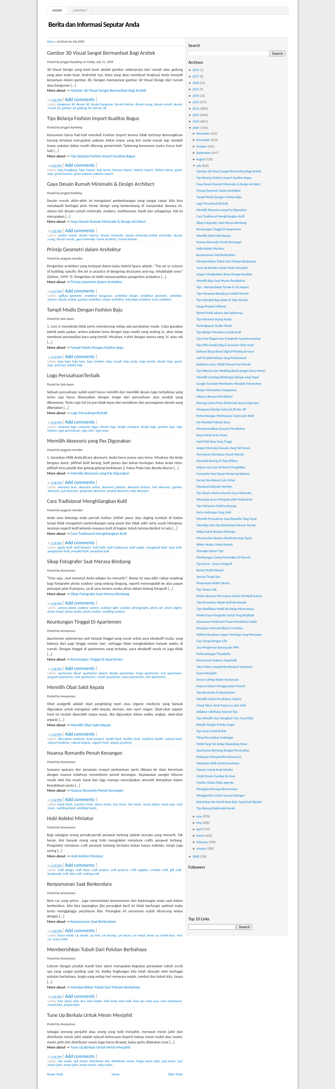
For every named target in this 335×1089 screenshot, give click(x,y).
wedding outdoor (114, 611)
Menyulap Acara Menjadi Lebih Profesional (224, 499)
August (200, 159)
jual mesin (169, 1061)
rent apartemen (85, 677)
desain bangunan (102, 104)
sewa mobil (60, 939)
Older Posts (175, 1074)
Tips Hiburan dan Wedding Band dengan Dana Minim (230, 371)
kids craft (75, 874)
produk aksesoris (118, 491)
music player (151, 804)
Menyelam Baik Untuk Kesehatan (217, 763)
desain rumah (163, 104)
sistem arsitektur (113, 299)
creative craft (159, 870)
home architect (106, 239)
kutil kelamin (82, 547)
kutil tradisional (117, 547)
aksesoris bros (67, 487)
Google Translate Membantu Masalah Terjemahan (228, 384)
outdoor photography (134, 608)
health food (113, 739)
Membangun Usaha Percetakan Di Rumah (223, 557)
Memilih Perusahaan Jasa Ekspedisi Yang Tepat (226, 519)
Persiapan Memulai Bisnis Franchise (219, 628)
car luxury (124, 935)
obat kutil (175, 547)
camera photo (67, 608)
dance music (103, 804)
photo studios (92, 611)
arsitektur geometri (154, 296)
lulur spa (139, 1001)
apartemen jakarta (95, 673)
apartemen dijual (69, 673)
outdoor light (109, 608)
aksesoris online (89, 487)
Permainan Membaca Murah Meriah (220, 454)
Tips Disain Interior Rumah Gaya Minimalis (223, 493)
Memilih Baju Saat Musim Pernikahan (220, 281)
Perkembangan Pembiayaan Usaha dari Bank (225, 416)
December (203, 133)
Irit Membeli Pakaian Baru (213, 422)
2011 (196, 115)
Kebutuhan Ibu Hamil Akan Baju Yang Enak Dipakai (229, 802)
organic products (121, 742)
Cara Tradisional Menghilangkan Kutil (87, 501)
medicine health (152, 739)
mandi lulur (55, 1005)
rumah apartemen (109, 677)
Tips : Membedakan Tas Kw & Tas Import (222, 287)
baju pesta (131, 361)
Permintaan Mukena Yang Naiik (216, 660)
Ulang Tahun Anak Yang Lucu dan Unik (221, 705)
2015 (196, 89)
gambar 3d (69, 108)
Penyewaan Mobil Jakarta (212, 583)
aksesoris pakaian (113, 487)
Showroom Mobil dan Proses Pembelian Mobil (226, 622)
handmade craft (58, 874)
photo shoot (56, 611)
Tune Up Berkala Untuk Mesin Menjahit (90, 1015)
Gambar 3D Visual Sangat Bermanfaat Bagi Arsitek (101, 52)
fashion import (143, 170)
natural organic (81, 742)
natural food (173, 739)
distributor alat (99, 1061)
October (201, 146)
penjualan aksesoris (92, 491)
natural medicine (59, 742)
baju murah (114, 361)
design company (128, 427)
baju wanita (148, 361)
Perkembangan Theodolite (213, 654)
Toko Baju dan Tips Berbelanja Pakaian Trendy (225, 525)
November (203, 140)
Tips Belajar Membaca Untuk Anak (218, 332)
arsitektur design (126, 296)
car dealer (81, 935)
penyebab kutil (99, 551)
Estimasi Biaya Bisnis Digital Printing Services (225, 351)
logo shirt (88, 430)
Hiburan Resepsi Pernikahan (214, 396)
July (198, 166)
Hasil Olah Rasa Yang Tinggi (214, 441)
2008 (196, 856)
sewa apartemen (133, 677)
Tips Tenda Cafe (206, 589)
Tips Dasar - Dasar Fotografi (214, 564)
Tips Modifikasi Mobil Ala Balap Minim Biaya (225, 609)
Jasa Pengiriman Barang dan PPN (217, 647)
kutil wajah (137, 547)
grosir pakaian (83, 174)
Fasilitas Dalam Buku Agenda (215, 782)
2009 (196, 128)
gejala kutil (65, 547)
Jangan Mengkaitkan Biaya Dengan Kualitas (224, 274)
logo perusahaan (69, 430)
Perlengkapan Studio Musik (214, 326)
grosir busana (63, 174)
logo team (102, 430)
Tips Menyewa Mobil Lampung (216, 506)
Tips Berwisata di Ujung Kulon (215, 692)
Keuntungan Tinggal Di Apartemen (84, 621)
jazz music (119, 804)
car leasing (109, 935)
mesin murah (87, 1065)
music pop (168, 804)
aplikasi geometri (70, 296)
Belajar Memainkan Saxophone (216, 390)
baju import (87, 170)
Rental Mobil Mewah (209, 570)
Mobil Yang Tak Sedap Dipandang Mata (221, 744)
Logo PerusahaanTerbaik (73, 375)
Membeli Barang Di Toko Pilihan (217, 461)
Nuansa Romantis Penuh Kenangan (84, 752)
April (199, 829)
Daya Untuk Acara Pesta (211, 435)
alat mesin (65, 1061)
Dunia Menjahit (206, 673)
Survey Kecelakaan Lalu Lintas (215, 480)
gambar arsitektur (89, 299)
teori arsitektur (162, 299)
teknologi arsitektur (137, 299)
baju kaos (78, 361)
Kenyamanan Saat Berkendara (79, 884)
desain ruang (143, 104)
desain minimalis (112, 235)
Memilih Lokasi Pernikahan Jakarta (218, 699)
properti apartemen (60, 677)
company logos (88, 427)
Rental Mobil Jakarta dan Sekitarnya (219, 313)
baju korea (104, 170)
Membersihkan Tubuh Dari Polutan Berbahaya (97, 949)
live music (134, 804)
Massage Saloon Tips (209, 551)
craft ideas (83, 870)
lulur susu (152, 1001)
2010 (196, 121)
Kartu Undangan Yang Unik (213, 512)
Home (57, 10)
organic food (100, 742)
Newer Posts (55, 1074)
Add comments (80, 99)
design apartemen (122, 673)
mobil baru (167, 935)
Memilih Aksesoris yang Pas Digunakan (89, 440)
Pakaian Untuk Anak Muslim (214, 770)
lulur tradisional (171, 1001)
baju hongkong (67, 170)
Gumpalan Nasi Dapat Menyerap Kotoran (223, 474)
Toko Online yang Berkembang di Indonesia (224, 667)
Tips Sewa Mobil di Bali (211, 731)
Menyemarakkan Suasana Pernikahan (220, 429)
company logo (67, 427)
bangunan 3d (66, 104)
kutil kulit (99, 547)
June (199, 816)
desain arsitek (67, 299)
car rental (139, 935)
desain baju (165, 361)
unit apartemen (155, 677)
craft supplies (139, 870)
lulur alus (79, 1001)
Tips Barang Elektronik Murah (215, 808)
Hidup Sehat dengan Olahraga (215, 532)
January (201, 848)
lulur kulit (125, 1001)
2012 (196, 108)
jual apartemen (171, 673)
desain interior (124, 104)
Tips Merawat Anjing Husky (214, 319)
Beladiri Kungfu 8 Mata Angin (215, 725)
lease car (153, 935)
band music (65, 804)
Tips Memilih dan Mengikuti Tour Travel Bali (224, 718)
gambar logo (166, 427)
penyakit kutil (79, 551)
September (203, 153)
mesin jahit (70, 1065)
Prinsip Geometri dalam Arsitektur (84, 249)
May (199, 823)
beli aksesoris (161, 487)
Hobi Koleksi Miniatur (70, 818)
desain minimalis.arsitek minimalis (148, 235)
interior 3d (99, 108)
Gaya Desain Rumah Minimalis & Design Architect (100, 184)
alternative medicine (71, 739)
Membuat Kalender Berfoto (214, 486)
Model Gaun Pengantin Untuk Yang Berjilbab (225, 615)
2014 (196, 96)
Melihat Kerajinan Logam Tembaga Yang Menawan (229, 634)
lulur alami (64, 1001)
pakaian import (103, 174)
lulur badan (94, 1001)
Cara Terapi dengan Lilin (211, 641)
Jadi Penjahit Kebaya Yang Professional (221, 358)
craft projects (119, 870)
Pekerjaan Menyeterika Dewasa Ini (218, 757)
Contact (80, 10)
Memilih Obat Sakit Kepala (75, 687)
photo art (156, 608)
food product (95, 739)
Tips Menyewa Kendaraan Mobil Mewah (222, 293)
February (202, 842)
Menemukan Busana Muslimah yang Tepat (223, 538)
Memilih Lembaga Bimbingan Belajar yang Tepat (227, 377)
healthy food (131, 739)
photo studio (73, 611)
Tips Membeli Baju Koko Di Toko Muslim (222, 300)
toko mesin (105, 1065)
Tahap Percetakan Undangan (214, 737)
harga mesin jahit (148, 1061)
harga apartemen (147, 673)
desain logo (107, 427)
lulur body (110, 1001)
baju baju (64, 361)
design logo (148, 427)
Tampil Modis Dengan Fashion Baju (85, 309)
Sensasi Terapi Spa (208, 577)
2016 (196, 83)
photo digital (173, 608)
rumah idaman (127, 239)
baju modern (95, 361)
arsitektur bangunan (98, 296)
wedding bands (87, 808)
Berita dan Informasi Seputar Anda (93, 24)
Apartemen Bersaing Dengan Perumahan (222, 750)
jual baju (60, 365)
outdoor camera (88, 608)
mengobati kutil (156, 547)
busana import (122, 170)
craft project (100, 870)
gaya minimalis (85, 239)
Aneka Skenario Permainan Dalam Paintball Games (229, 596)
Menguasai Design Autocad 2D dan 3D (221, 409)
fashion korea (164, 170)
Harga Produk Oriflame (211, 306)
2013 (196, 102)
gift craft (176, 870)
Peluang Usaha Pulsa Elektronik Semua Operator (227, 403)
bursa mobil (65, 935)
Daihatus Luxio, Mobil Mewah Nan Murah (223, 364)
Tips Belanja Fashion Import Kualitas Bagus (93, 118)
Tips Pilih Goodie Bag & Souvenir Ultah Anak (225, 345)
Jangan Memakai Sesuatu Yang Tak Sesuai (223, 448)
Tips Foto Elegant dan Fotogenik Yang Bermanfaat (228, 338)
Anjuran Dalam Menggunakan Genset (220, 686)
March (200, 836)
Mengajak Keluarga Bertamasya (216, 789)
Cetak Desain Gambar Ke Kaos (215, 776)
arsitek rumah (67, 235)
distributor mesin (122, 1061)
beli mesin (81, 1061)
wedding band (66, 808)
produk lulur (72, 1005)
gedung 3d (84, 108)
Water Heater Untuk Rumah (214, 544)
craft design (66, 870)
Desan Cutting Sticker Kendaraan (217, 679)
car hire (95, 935)
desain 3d (82, 104)
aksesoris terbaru (138, 487)
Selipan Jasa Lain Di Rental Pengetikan (220, 467)
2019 (196, 70)
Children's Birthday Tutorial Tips (217, 712)
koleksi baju (75, 365)
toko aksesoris (139, 491)
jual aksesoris (69, 491)
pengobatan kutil (59, 551)
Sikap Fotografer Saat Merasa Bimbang (89, 561)
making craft (91, 874)
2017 (196, 76)
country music (83, 804)
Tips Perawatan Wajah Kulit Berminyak (221, 602)
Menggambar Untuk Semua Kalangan (220, 795)
